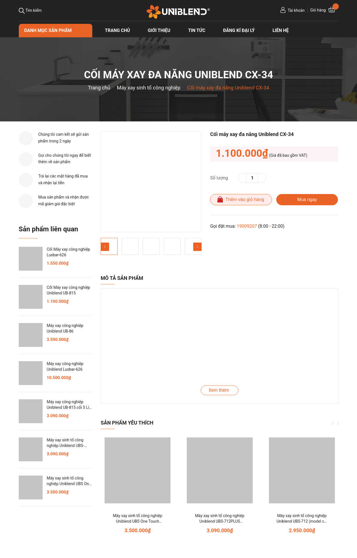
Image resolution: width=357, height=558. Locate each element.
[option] (151, 181)
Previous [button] (105, 247)
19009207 (247, 226)
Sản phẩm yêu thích (127, 423)
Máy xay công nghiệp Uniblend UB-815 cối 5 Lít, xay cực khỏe (69, 407)
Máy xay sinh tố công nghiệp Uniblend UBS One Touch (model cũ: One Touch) (137, 521)
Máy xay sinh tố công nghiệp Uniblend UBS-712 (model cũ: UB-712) (302, 521)
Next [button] (197, 247)
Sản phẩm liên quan (48, 229)
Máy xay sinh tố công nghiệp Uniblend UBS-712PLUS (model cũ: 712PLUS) (219, 521)
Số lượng (219, 178)
